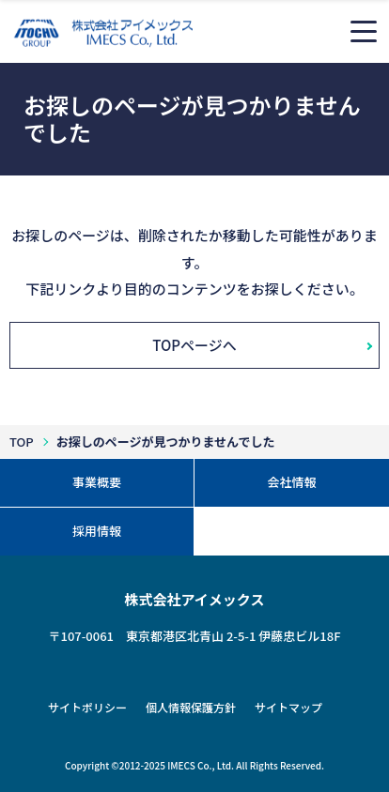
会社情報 (291, 482)
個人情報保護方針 (191, 707)
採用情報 (96, 531)
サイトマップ (288, 707)
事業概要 (96, 482)
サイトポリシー (87, 707)
